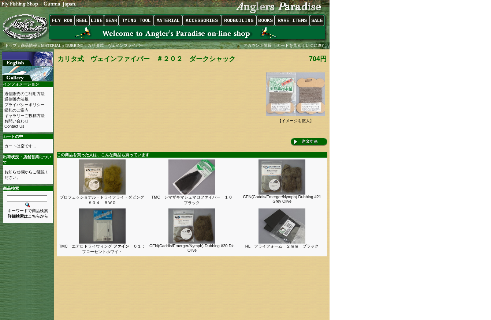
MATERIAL (51, 45)
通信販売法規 (16, 99)
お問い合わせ (16, 121)
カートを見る (289, 45)
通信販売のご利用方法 (24, 93)
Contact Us (14, 126)
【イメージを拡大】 (295, 118)
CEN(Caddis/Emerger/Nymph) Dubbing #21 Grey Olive (282, 199)
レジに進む (316, 45)
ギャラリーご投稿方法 (24, 115)
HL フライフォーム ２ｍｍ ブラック (282, 246)
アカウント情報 (257, 45)
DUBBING (74, 45)
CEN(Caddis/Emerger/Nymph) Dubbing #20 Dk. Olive (192, 248)
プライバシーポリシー (24, 104)
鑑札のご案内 (16, 110)
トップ (11, 45)
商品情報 (29, 45)
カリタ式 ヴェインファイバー (116, 45)
